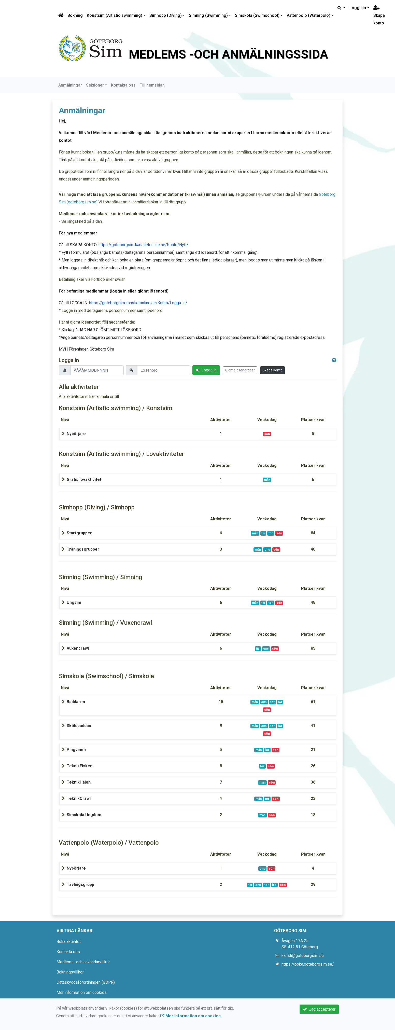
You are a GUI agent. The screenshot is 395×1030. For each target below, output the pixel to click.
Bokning (75, 15)
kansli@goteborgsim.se (302, 955)
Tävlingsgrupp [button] (80, 884)
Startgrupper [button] (79, 533)
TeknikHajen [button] (79, 782)
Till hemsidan (152, 85)
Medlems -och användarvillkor (83, 961)
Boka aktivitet (69, 941)
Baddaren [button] (76, 701)
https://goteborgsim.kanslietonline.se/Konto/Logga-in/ (138, 302)
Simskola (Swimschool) (257, 15)
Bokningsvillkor (70, 972)
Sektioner (95, 85)
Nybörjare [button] (76, 433)
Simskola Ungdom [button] (84, 814)
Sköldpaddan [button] (79, 725)
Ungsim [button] (74, 602)
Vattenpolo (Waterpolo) (308, 15)
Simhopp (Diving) (165, 15)
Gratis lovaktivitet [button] (84, 479)
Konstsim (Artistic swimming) (114, 15)
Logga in (357, 7)
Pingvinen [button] (76, 749)
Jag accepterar (319, 1009)
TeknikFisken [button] (79, 765)
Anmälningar (70, 85)
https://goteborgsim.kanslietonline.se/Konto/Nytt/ (143, 244)
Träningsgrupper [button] (83, 549)
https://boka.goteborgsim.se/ (307, 964)
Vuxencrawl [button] (78, 648)
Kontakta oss (123, 85)
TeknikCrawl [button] (79, 798)
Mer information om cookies (82, 992)
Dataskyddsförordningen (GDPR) (86, 982)
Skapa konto (379, 15)
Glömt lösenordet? (240, 370)
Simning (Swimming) (208, 15)
